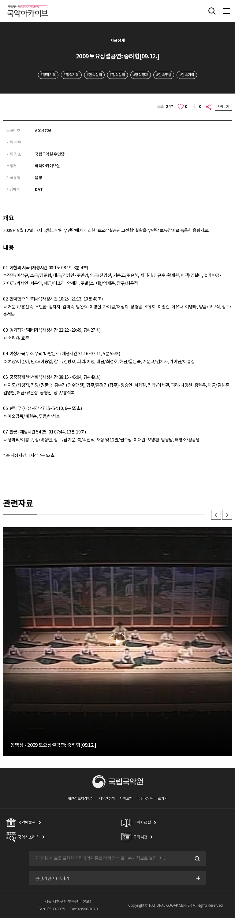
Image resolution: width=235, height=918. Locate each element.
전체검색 (212, 11)
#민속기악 (186, 74)
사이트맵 (125, 798)
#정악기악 (71, 74)
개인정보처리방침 (81, 798)
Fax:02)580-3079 (83, 909)
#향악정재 (140, 74)
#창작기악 (48, 74)
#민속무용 (163, 74)
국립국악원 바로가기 (152, 798)
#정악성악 (117, 74)
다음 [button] (227, 515)
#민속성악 (94, 74)
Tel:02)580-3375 (51, 909)
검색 (196, 859)
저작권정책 (107, 798)
